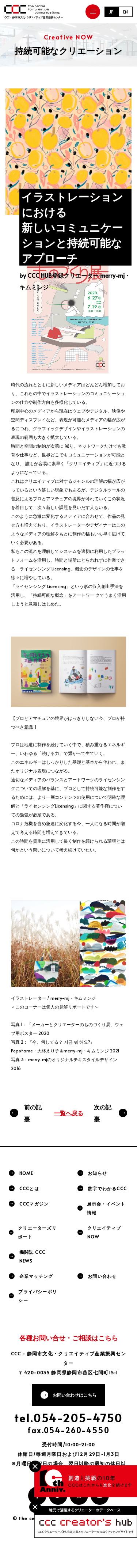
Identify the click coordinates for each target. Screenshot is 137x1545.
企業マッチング (36, 1276)
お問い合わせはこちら (74, 1395)
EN (125, 12)
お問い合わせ (102, 1276)
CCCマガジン (34, 1204)
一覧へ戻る (68, 1113)
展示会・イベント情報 (106, 1208)
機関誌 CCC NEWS (32, 1256)
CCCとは (29, 1188)
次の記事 (102, 1113)
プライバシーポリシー (37, 1295)
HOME (26, 1173)
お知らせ (97, 1173)
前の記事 (33, 1113)
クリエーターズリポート (37, 1232)
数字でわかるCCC (107, 1188)
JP (111, 12)
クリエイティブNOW (104, 1232)
